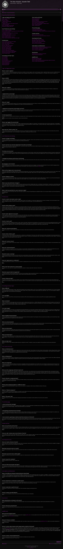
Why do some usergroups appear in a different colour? (40, 23)
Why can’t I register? (5, 20)
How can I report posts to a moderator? (8, 50)
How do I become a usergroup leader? (38, 22)
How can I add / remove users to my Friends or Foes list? (41, 35)
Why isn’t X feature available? (36, 59)
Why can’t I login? (5, 22)
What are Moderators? (35, 19)
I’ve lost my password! (5, 24)
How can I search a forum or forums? (38, 39)
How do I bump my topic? (6, 53)
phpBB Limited (28, 514)
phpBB (39, 166)
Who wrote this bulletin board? (36, 58)
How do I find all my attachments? (37, 54)
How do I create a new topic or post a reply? (9, 41)
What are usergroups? (35, 20)
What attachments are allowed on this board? (39, 53)
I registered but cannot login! (6, 21)
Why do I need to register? (6, 18)
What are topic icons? (5, 64)
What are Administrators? (36, 18)
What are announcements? (6, 61)
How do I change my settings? (7, 30)
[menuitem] (59, 9)
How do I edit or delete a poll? (6, 46)
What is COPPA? (4, 19)
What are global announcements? (7, 60)
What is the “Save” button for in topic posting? (9, 51)
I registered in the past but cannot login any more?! (10, 23)
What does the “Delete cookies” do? (7, 26)
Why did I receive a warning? (6, 49)
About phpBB (11, 515)
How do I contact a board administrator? (38, 61)
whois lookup (8, 528)
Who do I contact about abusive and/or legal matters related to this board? (43, 60)
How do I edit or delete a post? (7, 42)
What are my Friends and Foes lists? (37, 34)
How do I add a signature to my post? (8, 43)
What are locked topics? (6, 63)
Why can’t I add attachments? (6, 48)
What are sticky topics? (5, 62)
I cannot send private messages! (37, 29)
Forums (4, 9)
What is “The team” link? (36, 25)
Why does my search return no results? (38, 40)
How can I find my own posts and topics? (38, 43)
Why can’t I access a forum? (6, 47)
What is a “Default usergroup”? (37, 24)
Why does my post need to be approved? (8, 52)
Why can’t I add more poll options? (7, 45)
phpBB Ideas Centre (44, 521)
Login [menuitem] (60, 9)
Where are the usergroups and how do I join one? (39, 21)
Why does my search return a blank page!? (38, 41)
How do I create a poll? (5, 44)
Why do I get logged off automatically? (8, 25)
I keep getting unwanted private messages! (38, 30)
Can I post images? (5, 59)
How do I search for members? (37, 42)
